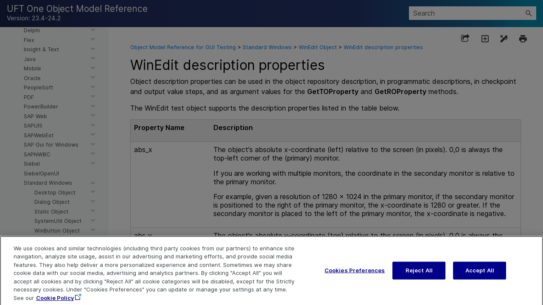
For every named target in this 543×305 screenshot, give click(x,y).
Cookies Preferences (355, 275)
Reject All (419, 275)
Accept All (479, 275)
